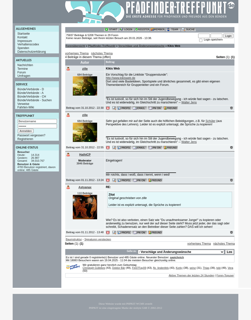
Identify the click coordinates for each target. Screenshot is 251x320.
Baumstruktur (74, 239)
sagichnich (177, 257)
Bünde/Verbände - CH (32, 96)
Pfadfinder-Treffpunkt (101, 45)
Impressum (25, 40)
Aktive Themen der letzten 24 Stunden (191, 275)
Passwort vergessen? (32, 135)
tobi (218, 267)
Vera (230, 267)
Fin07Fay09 (139, 267)
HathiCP (85, 154)
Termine (23, 68)
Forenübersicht (75, 45)
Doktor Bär (118, 267)
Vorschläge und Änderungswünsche (141, 45)
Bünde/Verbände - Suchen (35, 100)
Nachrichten (25, 65)
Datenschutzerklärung (32, 51)
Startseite (24, 33)
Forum (22, 72)
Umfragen (24, 76)
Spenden (23, 48)
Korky (179, 267)
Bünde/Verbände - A (31, 93)
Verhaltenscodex (28, 44)
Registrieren (25, 139)
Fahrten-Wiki (26, 107)
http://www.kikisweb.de (120, 78)
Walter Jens (189, 102)
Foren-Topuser (225, 275)
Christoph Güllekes (94, 267)
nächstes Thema (102, 53)
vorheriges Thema (77, 53)
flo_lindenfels (161, 267)
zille (85, 68)
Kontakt (23, 37)
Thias (206, 267)
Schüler (210, 121)
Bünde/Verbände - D (31, 89)
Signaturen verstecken (97, 239)
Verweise (23, 103)
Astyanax (84, 187)
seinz (193, 267)
